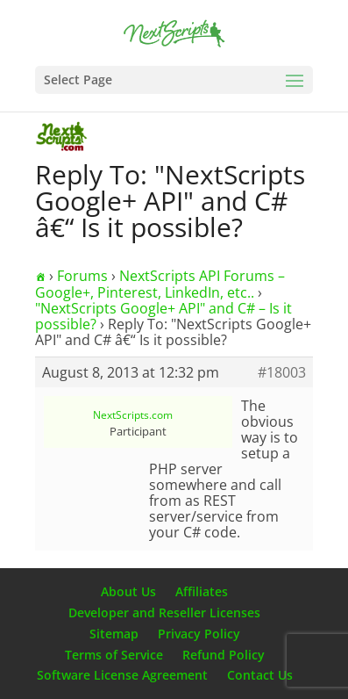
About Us (128, 591)
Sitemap (113, 633)
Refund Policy (223, 654)
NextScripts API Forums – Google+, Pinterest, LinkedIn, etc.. (160, 284)
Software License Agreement (122, 675)
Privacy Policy (199, 633)
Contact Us (260, 675)
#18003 (282, 372)
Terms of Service (114, 654)
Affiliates (201, 591)
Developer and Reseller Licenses (164, 612)
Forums (82, 275)
